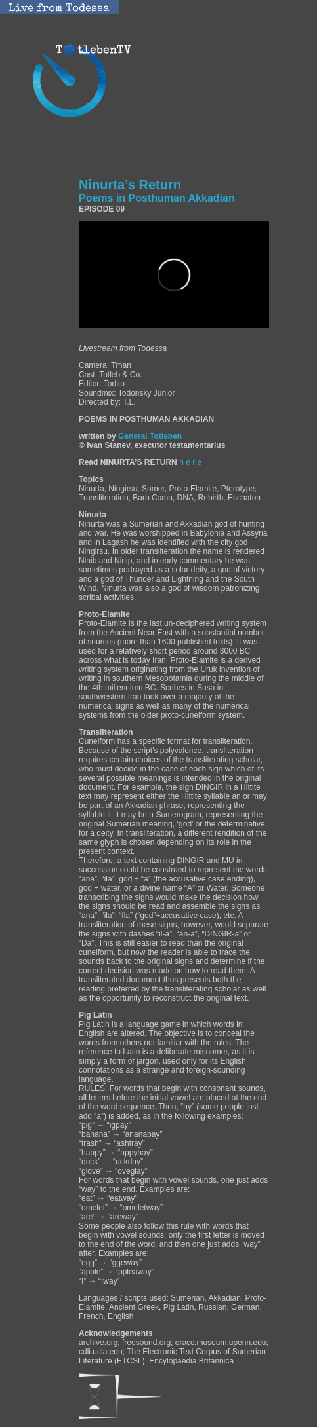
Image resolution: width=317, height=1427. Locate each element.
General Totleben (150, 436)
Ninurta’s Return (157, 190)
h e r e (190, 462)
